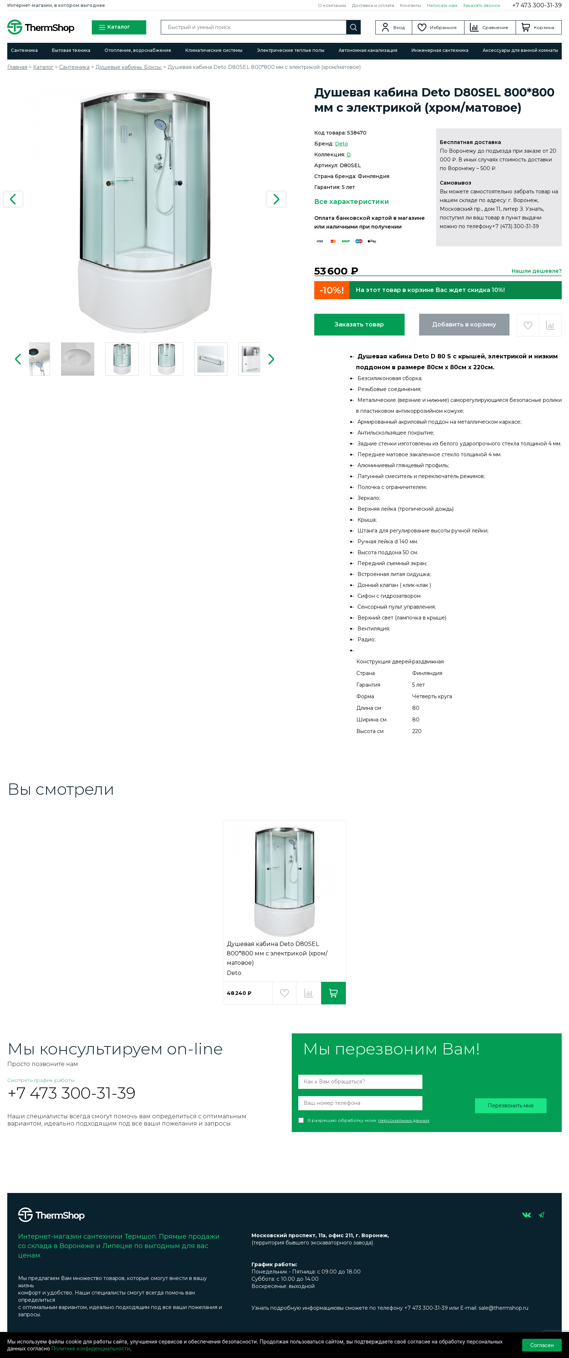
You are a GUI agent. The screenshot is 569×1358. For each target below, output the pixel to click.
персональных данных (403, 1120)
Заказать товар (359, 324)
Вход (399, 27)
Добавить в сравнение (550, 325)
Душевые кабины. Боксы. (128, 67)
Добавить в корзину (464, 324)
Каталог (114, 27)
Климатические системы (213, 50)
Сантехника (24, 50)
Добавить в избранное (528, 325)
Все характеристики (351, 202)
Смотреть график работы (40, 1080)
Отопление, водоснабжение (138, 50)
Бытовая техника (71, 50)
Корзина (544, 27)
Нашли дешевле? (537, 271)
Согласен (542, 1345)
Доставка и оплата (373, 5)
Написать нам (442, 5)
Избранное (443, 27)
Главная (17, 67)
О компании (332, 5)
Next (276, 199)
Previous (13, 199)
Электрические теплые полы (290, 50)
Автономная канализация (368, 50)
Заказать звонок (481, 5)
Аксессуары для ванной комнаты (520, 50)
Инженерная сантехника (440, 50)
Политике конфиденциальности (91, 1348)
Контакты (410, 5)
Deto (341, 143)
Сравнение (495, 27)
